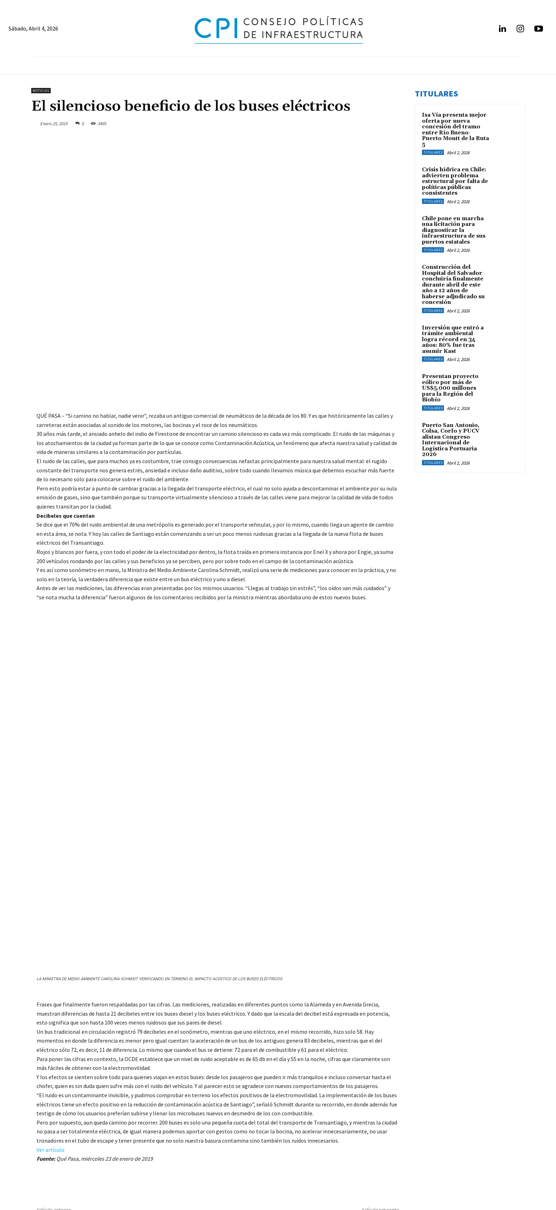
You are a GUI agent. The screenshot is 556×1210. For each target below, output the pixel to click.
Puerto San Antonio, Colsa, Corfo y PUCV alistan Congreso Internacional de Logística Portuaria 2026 (450, 440)
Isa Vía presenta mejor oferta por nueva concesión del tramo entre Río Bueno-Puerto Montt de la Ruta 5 (455, 130)
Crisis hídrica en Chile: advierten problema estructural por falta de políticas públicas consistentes (455, 181)
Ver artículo (51, 1028)
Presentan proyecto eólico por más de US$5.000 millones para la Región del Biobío (450, 388)
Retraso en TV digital (66, 1096)
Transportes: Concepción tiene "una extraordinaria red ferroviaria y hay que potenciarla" (320, 1100)
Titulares (433, 152)
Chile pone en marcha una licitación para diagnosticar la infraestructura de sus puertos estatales (453, 230)
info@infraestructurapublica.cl (66, 1169)
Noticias (41, 90)
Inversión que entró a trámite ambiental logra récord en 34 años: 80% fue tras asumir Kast (453, 339)
